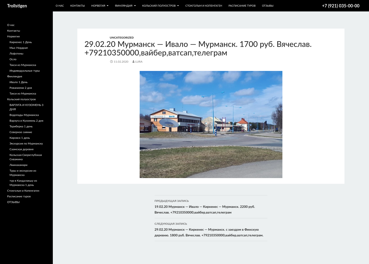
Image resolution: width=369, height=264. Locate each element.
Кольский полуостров (159, 5)
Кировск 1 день (20, 137)
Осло (13, 59)
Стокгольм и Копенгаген (203, 5)
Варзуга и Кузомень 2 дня (26, 120)
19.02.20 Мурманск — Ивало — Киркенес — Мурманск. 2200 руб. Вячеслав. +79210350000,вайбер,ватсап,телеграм (211, 206)
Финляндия (123, 5)
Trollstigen (17, 5)
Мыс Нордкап (19, 48)
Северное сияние (21, 132)
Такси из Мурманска (23, 65)
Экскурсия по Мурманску (26, 143)
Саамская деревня (22, 149)
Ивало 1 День (19, 82)
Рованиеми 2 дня (21, 88)
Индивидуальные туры (25, 70)
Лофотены (16, 53)
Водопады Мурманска (24, 115)
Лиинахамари (18, 165)
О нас (60, 5)
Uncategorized (122, 37)
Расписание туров (242, 5)
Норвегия (98, 5)
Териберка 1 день (21, 126)
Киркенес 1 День (21, 42)
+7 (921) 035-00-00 (340, 5)
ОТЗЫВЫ (267, 5)
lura (139, 61)
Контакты (77, 5)
